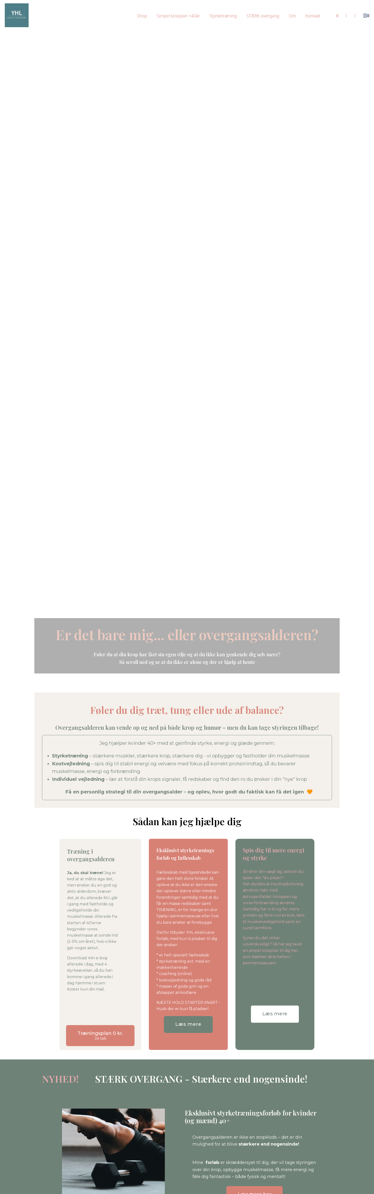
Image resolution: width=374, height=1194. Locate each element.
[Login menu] (366, 16)
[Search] (337, 15)
